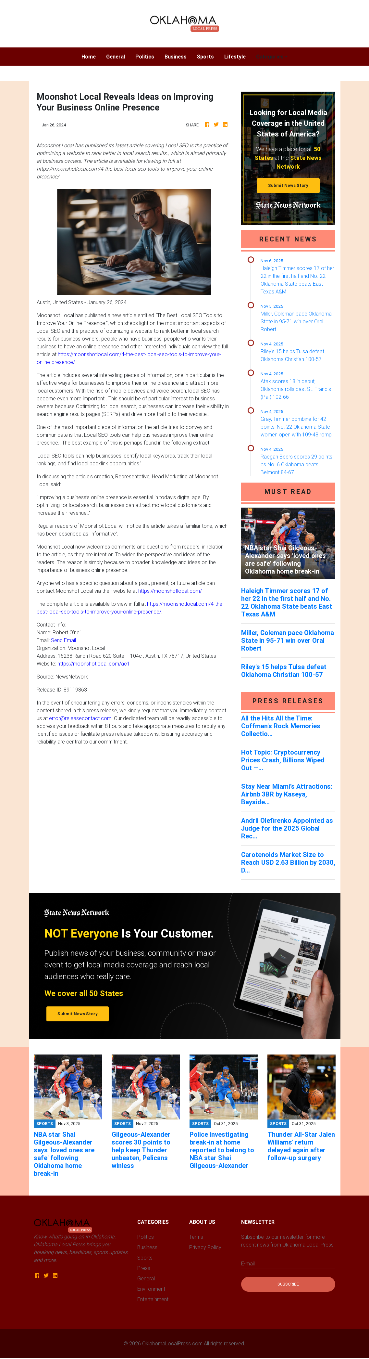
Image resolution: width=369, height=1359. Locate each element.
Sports (205, 56)
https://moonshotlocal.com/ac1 (93, 663)
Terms (196, 1237)
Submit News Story (288, 185)
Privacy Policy (205, 1247)
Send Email (63, 640)
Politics (144, 56)
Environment (151, 1289)
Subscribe (288, 1284)
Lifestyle (235, 56)
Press (143, 1268)
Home (91, 56)
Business (176, 56)
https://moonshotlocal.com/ (170, 591)
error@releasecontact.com (80, 718)
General (115, 56)
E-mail (248, 1263)
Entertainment (152, 1299)
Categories (270, 56)
